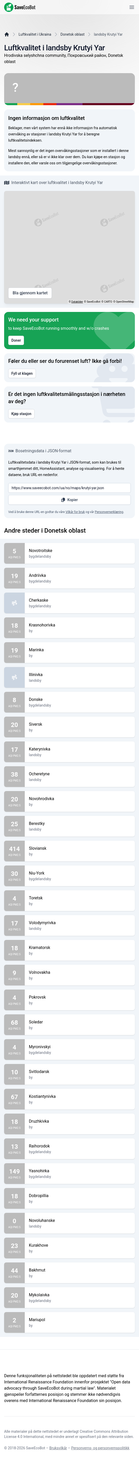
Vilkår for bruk (75, 512)
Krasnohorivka (80, 625)
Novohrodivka (80, 799)
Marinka (80, 650)
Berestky (80, 824)
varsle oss (47, 163)
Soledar (80, 1022)
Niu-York (80, 873)
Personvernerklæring (109, 512)
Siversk (80, 724)
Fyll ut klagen (22, 373)
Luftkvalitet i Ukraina (35, 34)
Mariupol (80, 1320)
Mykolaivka (80, 1295)
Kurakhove (80, 1245)
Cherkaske (80, 600)
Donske (80, 699)
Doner (16, 340)
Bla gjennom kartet (30, 293)
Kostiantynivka (80, 1096)
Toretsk (80, 898)
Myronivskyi (80, 1047)
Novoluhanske (80, 1220)
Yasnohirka (80, 1171)
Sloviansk (80, 848)
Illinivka (80, 675)
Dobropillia (80, 1196)
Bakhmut (80, 1270)
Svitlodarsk (80, 1072)
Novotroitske (80, 551)
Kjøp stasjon (21, 413)
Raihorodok (80, 1146)
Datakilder (77, 301)
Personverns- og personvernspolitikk (100, 1448)
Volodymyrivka (80, 923)
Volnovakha (80, 972)
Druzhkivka (80, 1121)
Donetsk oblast (73, 34)
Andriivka (80, 575)
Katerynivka (80, 749)
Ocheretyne (80, 774)
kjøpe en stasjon (107, 157)
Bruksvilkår (58, 1448)
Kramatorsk (80, 948)
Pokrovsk (80, 997)
